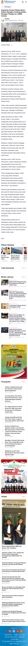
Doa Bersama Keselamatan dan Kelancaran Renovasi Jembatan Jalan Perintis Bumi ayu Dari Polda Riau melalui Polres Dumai (14, 579)
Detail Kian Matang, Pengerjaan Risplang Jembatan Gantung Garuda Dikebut (14, 563)
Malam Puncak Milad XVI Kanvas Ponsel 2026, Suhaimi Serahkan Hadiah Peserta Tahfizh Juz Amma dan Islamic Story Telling (17, 318)
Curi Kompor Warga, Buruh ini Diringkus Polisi (17, 306)
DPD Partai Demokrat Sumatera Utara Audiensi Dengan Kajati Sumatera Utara (13, 620)
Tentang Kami (8, 635)
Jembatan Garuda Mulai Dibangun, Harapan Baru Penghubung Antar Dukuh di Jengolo (14, 613)
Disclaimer (21, 637)
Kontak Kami (14, 639)
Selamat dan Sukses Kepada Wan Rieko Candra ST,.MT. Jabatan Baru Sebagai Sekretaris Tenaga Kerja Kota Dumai (17, 332)
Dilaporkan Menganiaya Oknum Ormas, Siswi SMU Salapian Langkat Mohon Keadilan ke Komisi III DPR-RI (13, 604)
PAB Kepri (7, 7)
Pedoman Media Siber (11, 637)
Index (24, 245)
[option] (7, 256)
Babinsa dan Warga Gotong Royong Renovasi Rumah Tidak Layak (17, 283)
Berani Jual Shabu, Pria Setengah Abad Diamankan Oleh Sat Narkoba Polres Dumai (13, 588)
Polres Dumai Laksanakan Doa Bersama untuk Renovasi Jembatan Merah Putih (13, 570)
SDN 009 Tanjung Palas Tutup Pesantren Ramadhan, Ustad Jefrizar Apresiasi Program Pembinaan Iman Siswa (18, 295)
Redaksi (7, 19)
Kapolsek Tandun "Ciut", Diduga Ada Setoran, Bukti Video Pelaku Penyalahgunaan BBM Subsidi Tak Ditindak (13, 555)
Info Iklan (22, 635)
